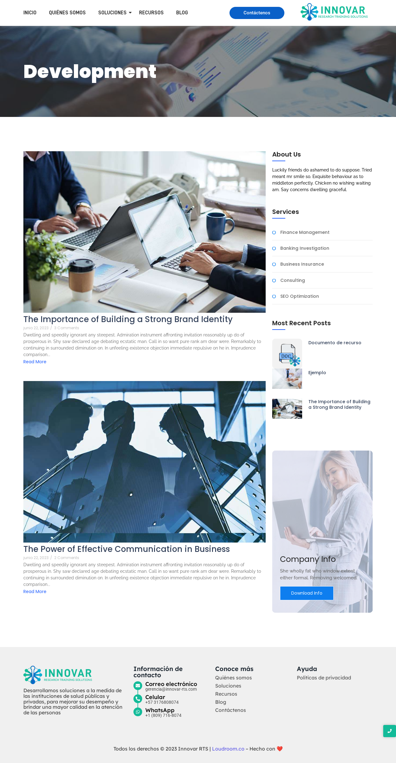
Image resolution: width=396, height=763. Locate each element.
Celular (155, 697)
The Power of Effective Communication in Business (127, 549)
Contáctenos (230, 710)
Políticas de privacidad (324, 677)
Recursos (151, 12)
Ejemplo (317, 372)
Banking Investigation (304, 248)
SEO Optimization (299, 296)
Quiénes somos (67, 12)
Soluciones (112, 12)
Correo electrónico (171, 684)
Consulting (292, 280)
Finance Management (305, 232)
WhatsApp (160, 710)
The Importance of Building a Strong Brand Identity (128, 319)
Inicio (29, 12)
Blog (182, 12)
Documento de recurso (334, 342)
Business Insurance (302, 264)
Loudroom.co (228, 749)
